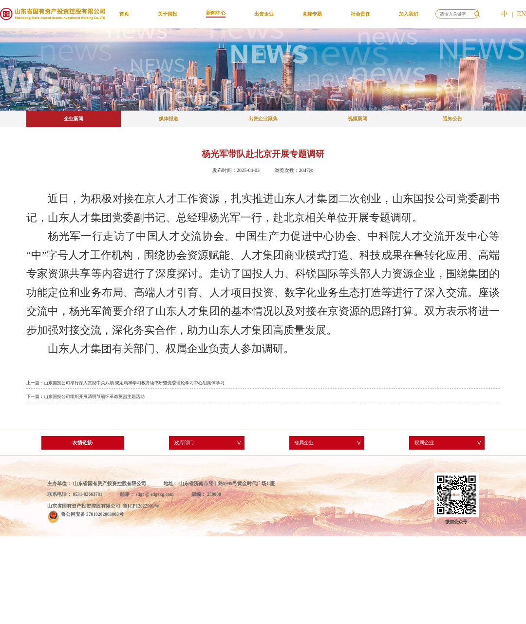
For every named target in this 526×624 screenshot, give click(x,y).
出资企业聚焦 (263, 118)
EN (521, 14)
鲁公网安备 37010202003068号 (92, 514)
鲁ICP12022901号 (141, 506)
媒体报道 (168, 118)
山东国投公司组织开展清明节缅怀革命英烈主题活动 (94, 396)
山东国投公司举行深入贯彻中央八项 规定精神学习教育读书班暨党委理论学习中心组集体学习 (134, 382)
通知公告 (452, 118)
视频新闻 (357, 118)
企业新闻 (73, 118)
